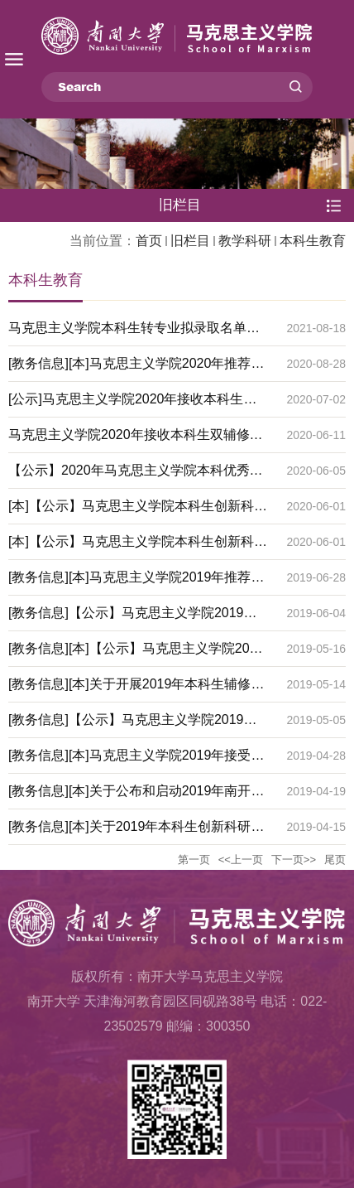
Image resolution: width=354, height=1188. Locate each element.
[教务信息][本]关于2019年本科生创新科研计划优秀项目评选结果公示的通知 (136, 831)
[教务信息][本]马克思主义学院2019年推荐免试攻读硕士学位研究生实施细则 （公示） (136, 582)
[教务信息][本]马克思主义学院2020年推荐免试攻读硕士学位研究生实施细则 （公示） (136, 368)
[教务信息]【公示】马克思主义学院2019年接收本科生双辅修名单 (132, 618)
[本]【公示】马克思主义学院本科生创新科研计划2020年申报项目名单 (137, 546)
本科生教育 (313, 241)
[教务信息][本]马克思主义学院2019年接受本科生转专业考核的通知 (136, 760)
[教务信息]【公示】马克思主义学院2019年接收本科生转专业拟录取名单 (132, 724)
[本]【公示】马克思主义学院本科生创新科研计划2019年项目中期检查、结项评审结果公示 (137, 511)
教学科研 (244, 241)
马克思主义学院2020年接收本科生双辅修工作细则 (135, 439)
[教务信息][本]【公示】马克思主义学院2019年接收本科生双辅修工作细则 (136, 653)
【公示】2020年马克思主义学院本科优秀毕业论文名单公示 (135, 475)
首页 (149, 241)
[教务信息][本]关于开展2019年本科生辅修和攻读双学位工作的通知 (136, 689)
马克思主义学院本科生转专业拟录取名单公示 (134, 333)
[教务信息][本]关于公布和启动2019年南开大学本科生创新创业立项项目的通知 (136, 796)
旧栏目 (190, 241)
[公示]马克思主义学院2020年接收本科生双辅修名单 (132, 404)
